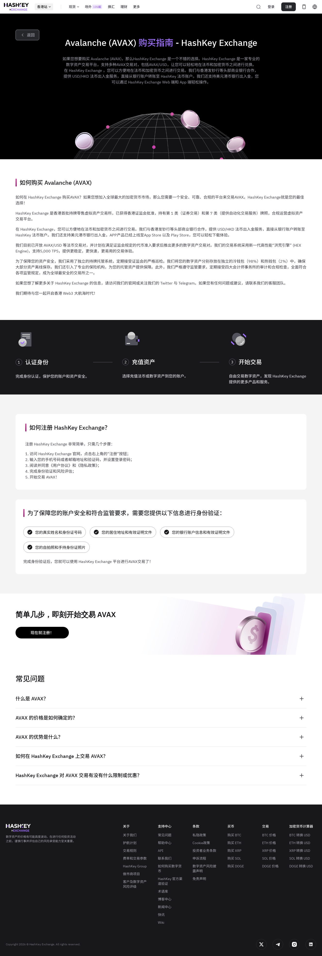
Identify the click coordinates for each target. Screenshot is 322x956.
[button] (161, 698)
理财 (124, 7)
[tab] (161, 698)
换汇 (111, 7)
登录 (271, 7)
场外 (93, 7)
